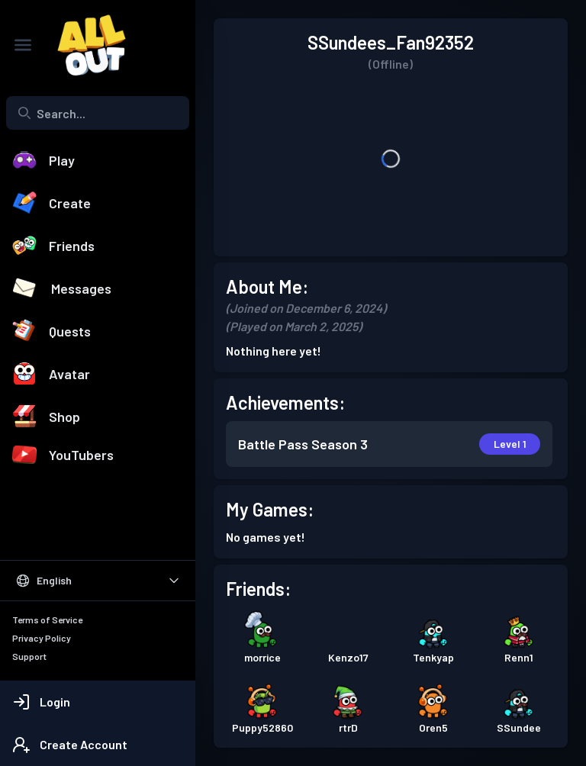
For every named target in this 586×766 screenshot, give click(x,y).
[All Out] (84, 45)
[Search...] (97, 113)
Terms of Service (47, 619)
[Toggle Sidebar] (23, 45)
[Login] (97, 702)
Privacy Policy (41, 637)
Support (29, 656)
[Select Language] (97, 580)
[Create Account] (97, 744)
